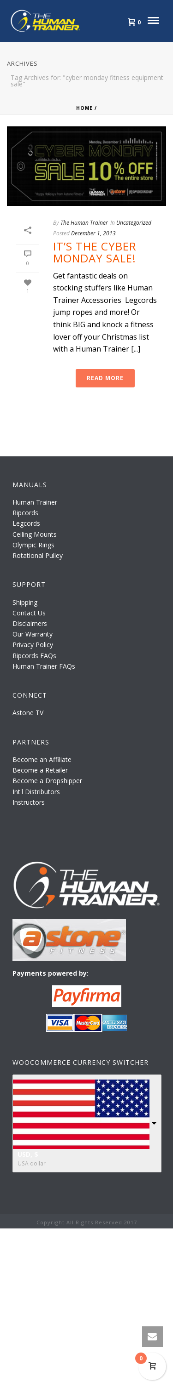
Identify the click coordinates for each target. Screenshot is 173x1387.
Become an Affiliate (42, 759)
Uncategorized (133, 223)
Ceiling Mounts (34, 534)
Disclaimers (29, 623)
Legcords (26, 523)
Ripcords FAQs (34, 655)
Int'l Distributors (36, 791)
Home (84, 108)
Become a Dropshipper (47, 780)
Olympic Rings (33, 544)
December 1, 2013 (93, 233)
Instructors (28, 802)
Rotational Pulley (37, 555)
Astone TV (27, 712)
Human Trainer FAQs (43, 666)
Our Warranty (32, 634)
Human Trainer (34, 502)
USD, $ (28, 1154)
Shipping (24, 602)
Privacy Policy (32, 644)
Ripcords (25, 512)
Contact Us (29, 612)
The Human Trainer (84, 223)
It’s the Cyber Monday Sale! (95, 252)
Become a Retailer (40, 770)
